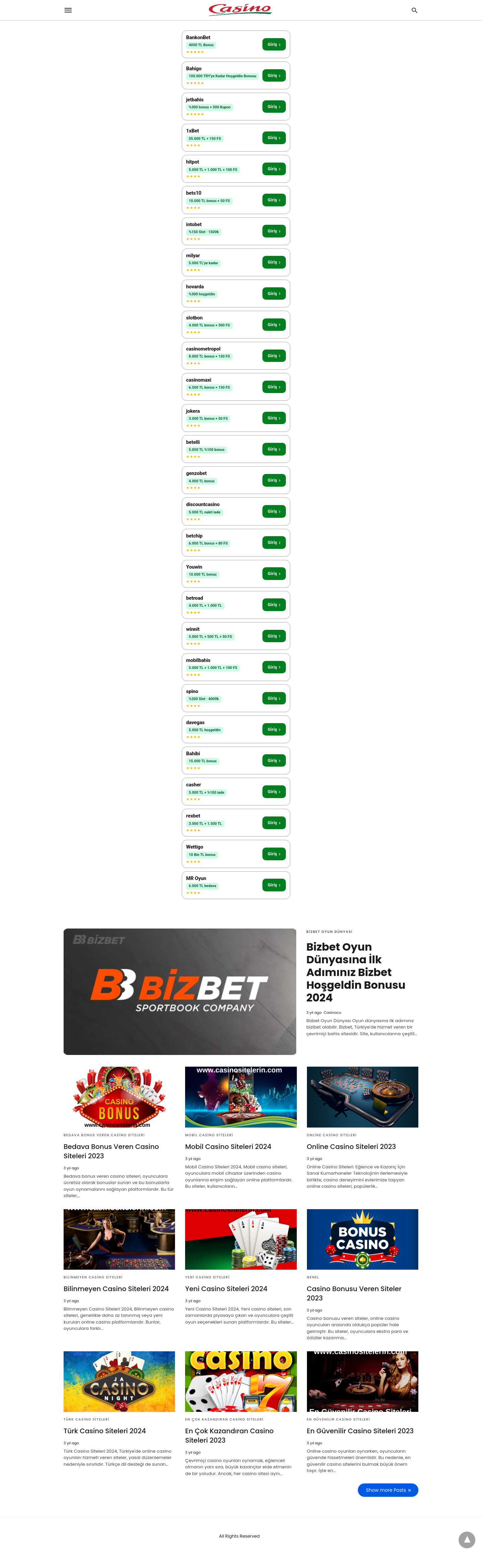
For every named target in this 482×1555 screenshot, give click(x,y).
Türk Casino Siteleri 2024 (105, 1431)
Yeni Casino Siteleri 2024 (226, 1288)
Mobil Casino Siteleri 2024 (228, 1146)
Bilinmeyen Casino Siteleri (93, 1277)
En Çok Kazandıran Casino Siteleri (224, 1419)
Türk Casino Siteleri (86, 1419)
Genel (313, 1277)
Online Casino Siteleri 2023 (351, 1146)
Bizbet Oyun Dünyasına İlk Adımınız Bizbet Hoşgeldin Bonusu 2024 (355, 972)
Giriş (274, 44)
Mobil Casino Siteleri (209, 1135)
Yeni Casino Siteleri (207, 1277)
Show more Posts (386, 1490)
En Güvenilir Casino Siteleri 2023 (360, 1431)
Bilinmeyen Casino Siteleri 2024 (116, 1288)
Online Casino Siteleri (332, 1135)
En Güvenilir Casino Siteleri (338, 1419)
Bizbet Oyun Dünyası (329, 931)
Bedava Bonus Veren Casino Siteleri (104, 1135)
